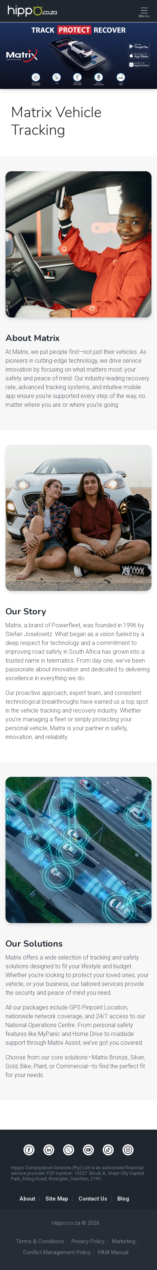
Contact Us (92, 1198)
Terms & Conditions (40, 1241)
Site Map (56, 1198)
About (27, 1198)
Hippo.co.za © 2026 (75, 1223)
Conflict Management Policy (57, 1252)
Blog (123, 1198)
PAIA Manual (113, 1252)
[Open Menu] (144, 12)
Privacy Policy (88, 1241)
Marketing (123, 1241)
